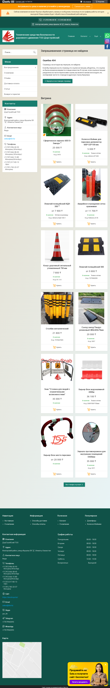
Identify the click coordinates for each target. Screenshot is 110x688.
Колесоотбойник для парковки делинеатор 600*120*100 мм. (91, 142)
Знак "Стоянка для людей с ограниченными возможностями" (57, 392)
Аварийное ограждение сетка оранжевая (91, 205)
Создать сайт (20, 2)
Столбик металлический (57, 329)
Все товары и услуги (73, 484)
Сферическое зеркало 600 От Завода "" (57, 142)
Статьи (7, 89)
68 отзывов (87, 2)
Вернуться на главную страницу (59, 81)
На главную (9, 521)
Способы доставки (39, 521)
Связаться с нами (82, 6)
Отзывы (7, 78)
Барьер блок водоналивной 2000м (91, 390)
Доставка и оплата (11, 83)
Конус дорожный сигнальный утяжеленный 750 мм (57, 266)
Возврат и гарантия (12, 94)
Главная (70, 36)
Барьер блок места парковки (57, 455)
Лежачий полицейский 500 (91, 267)
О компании (9, 73)
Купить (58, 162)
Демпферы (91, 521)
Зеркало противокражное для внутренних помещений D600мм (91, 454)
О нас (95, 36)
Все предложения (11, 67)
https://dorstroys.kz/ (10, 597)
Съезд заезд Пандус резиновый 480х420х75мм (91, 328)
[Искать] (34, 52)
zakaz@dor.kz (9, 139)
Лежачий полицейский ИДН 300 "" (57, 205)
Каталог (82, 36)
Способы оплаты (38, 524)
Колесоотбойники (94, 524)
